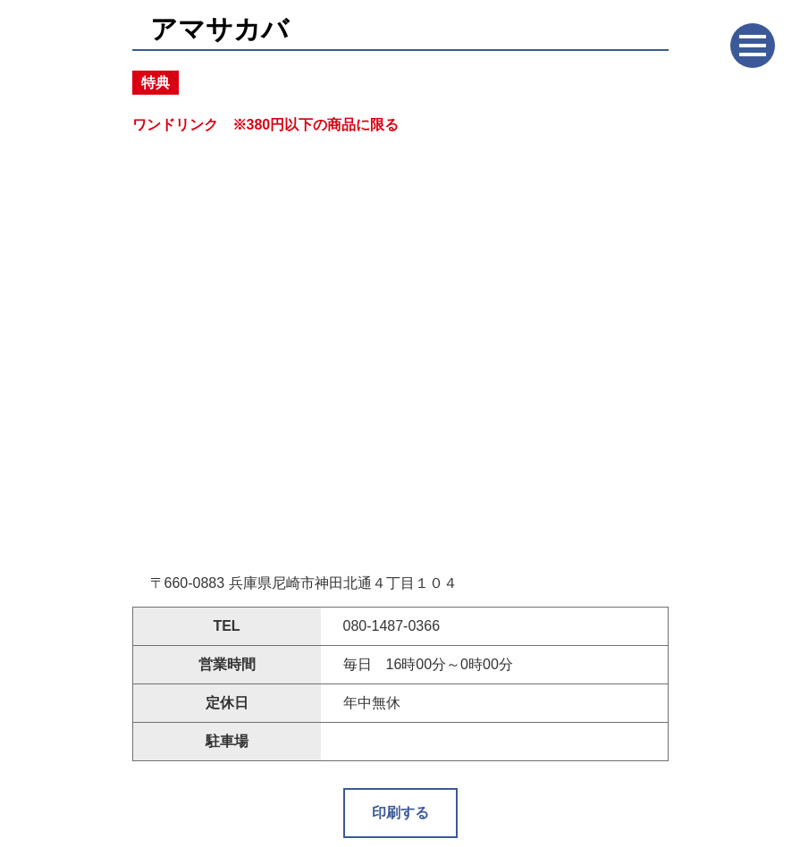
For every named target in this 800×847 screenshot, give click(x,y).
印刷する (400, 812)
